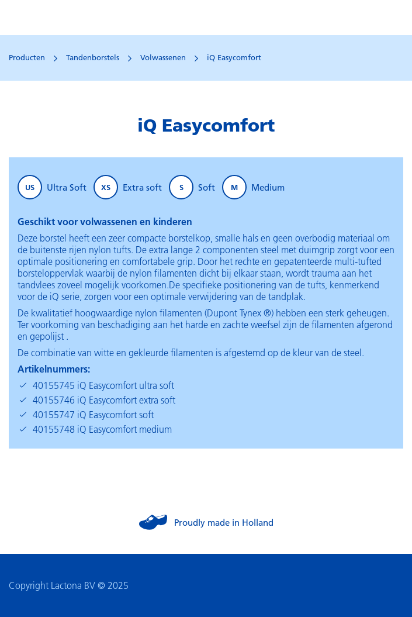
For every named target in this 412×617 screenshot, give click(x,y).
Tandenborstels (92, 57)
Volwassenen (163, 57)
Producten (27, 57)
